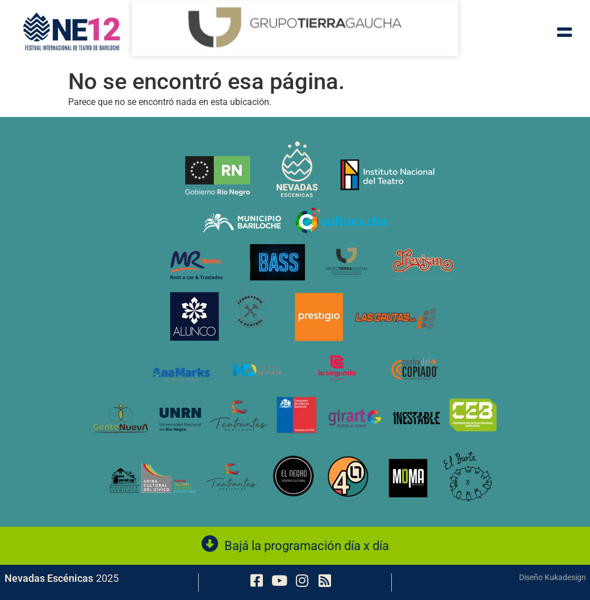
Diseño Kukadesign (552, 577)
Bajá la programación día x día (306, 546)
